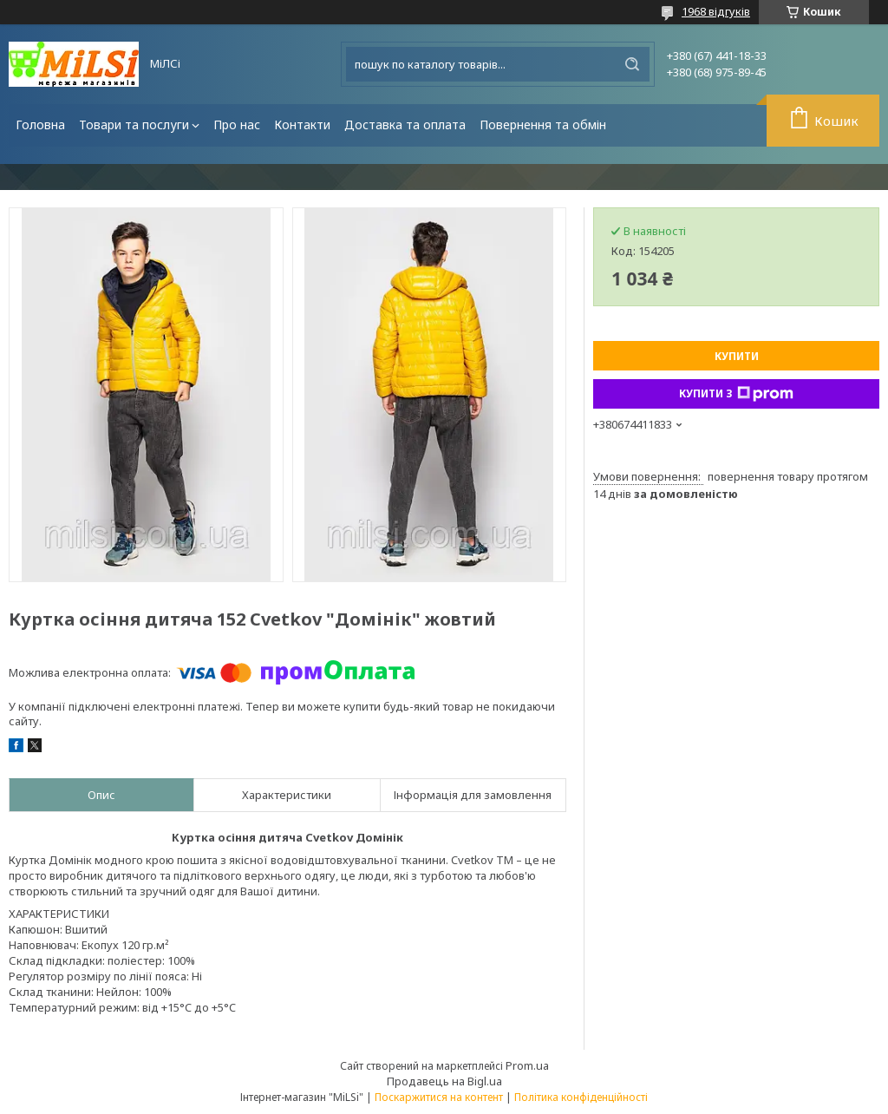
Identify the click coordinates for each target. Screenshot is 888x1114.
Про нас (236, 124)
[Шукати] (632, 64)
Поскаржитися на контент (439, 1097)
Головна (40, 124)
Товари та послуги (134, 124)
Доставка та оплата (405, 124)
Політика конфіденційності (581, 1097)
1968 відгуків (716, 11)
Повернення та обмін (543, 124)
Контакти (302, 124)
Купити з (736, 394)
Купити (737, 356)
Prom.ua (527, 1065)
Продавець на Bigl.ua (444, 1081)
